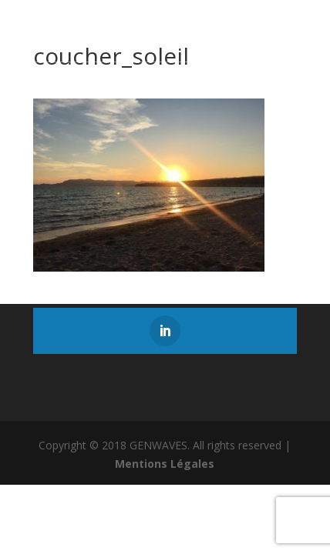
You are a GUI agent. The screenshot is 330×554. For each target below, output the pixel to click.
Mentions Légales (164, 463)
